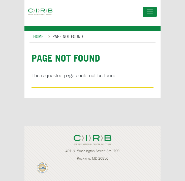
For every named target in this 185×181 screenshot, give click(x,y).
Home (38, 36)
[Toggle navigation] (150, 12)
